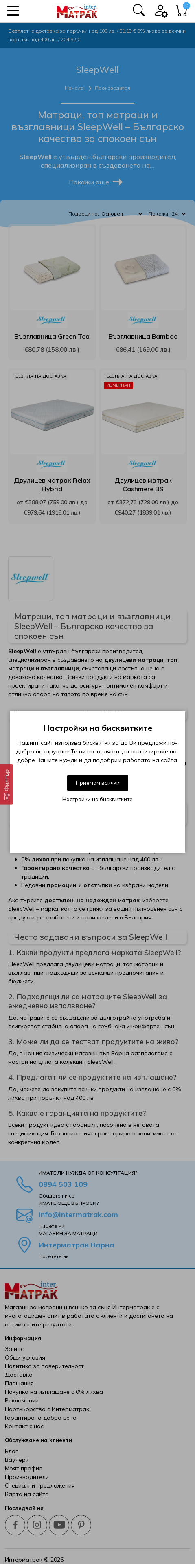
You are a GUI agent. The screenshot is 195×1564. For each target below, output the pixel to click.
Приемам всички (98, 783)
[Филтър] (6, 784)
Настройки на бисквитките (97, 799)
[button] (13, 11)
